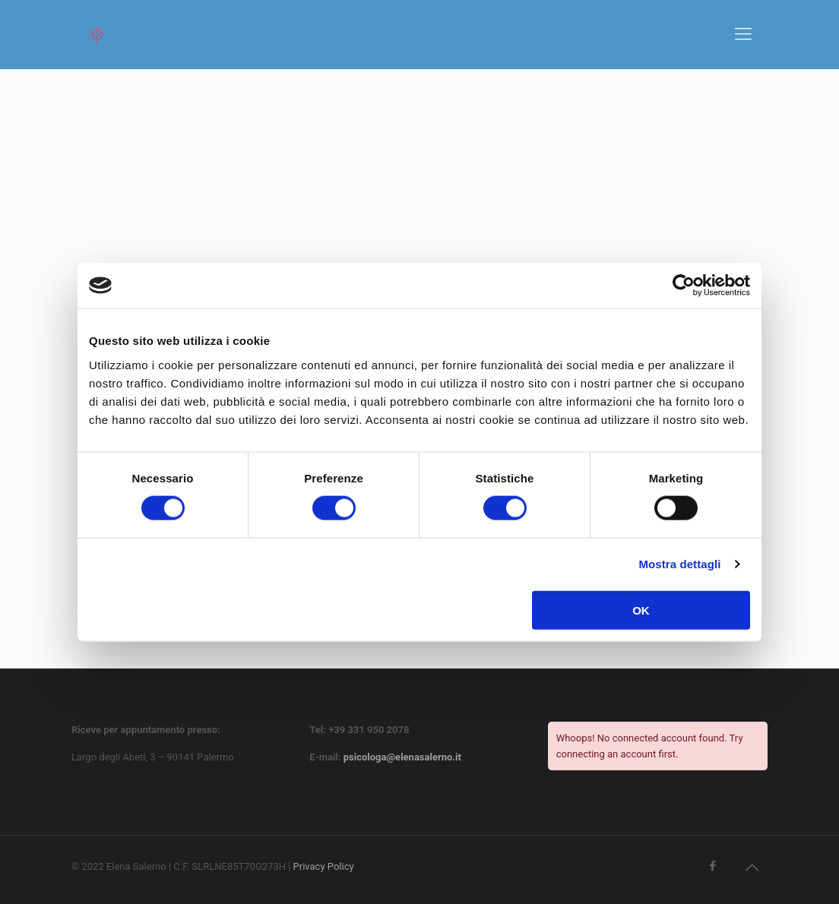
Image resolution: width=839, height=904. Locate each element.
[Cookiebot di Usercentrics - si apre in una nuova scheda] (683, 285)
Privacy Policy (323, 866)
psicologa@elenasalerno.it (402, 757)
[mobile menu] (743, 34)
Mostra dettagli (679, 564)
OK (641, 609)
